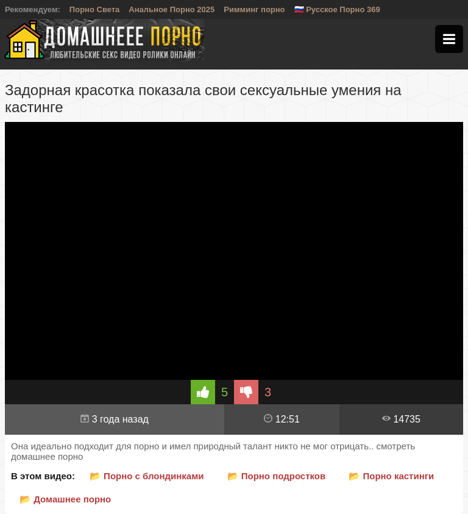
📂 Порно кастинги (391, 476)
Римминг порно (254, 9)
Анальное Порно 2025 (171, 9)
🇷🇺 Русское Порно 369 (337, 9)
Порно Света (94, 9)
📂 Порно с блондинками (147, 476)
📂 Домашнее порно (65, 499)
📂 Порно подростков (276, 476)
